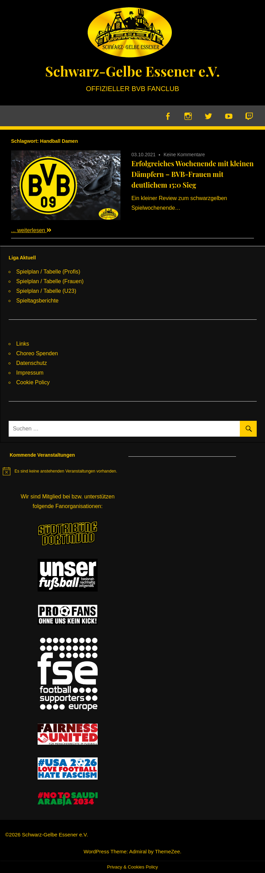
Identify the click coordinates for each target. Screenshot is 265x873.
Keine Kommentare (184, 154)
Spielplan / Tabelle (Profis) (48, 272)
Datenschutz (31, 363)
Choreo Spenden (37, 353)
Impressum (29, 373)
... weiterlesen (31, 230)
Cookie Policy (33, 382)
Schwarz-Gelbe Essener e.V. (132, 71)
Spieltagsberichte (37, 301)
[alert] (60, 471)
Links (22, 344)
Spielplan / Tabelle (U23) (46, 291)
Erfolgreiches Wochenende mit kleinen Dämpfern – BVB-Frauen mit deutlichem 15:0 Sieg (192, 174)
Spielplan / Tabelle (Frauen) (50, 281)
